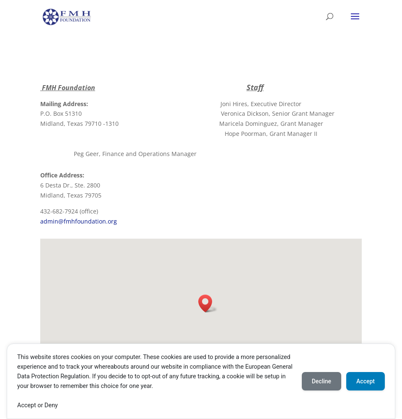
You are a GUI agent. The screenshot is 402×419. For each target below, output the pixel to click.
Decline (321, 381)
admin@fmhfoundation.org (78, 221)
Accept (365, 381)
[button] (208, 303)
